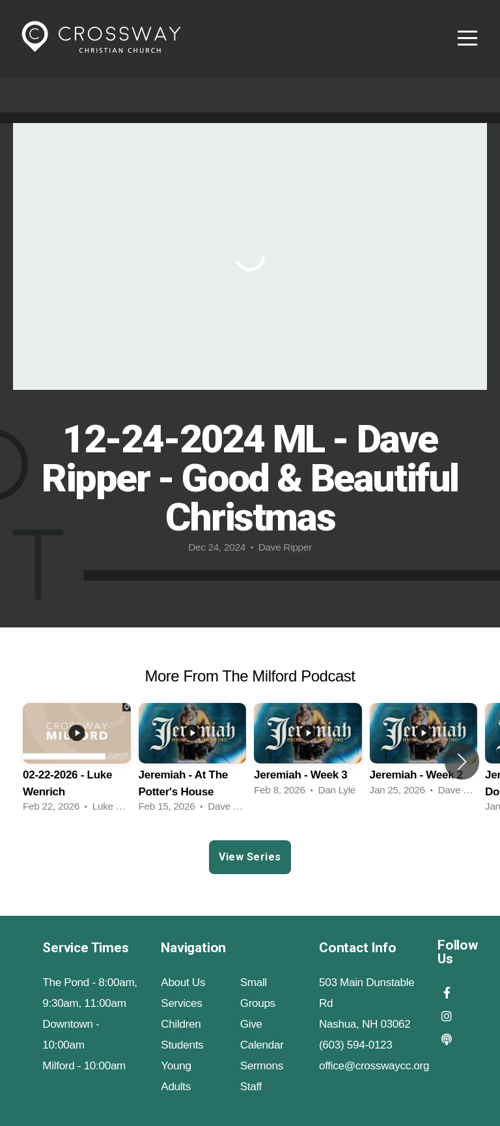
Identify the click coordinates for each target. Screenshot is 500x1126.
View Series (250, 857)
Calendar (262, 1045)
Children (181, 1024)
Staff (251, 1086)
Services (181, 1003)
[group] (77, 762)
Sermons (261, 1066)
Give (251, 1024)
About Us (183, 982)
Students (182, 1045)
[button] (462, 761)
